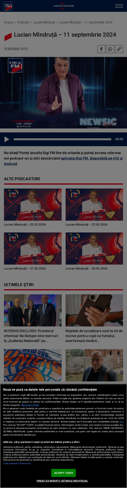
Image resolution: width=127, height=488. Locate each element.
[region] (63, 436)
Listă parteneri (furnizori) (16, 463)
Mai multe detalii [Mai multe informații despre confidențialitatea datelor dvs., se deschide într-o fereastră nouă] (30, 405)
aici (121, 421)
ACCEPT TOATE (63, 472)
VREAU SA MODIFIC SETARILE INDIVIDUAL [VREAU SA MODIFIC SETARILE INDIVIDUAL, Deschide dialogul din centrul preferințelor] (62, 480)
